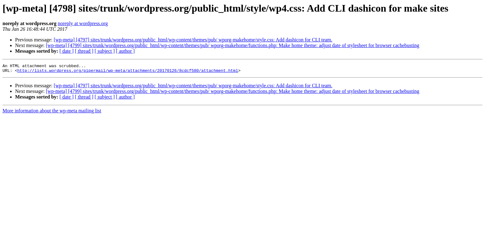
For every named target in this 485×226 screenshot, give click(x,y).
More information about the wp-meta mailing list (52, 112)
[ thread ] (84, 51)
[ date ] (66, 51)
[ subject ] (105, 51)
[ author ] (125, 51)
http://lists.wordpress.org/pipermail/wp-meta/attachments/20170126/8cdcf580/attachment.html (127, 72)
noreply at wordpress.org (83, 23)
